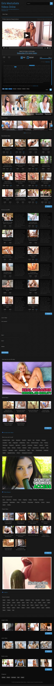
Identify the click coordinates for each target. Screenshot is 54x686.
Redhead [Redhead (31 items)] (24, 449)
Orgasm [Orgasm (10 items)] (35, 447)
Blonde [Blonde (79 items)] (29, 441)
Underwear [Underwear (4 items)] (46, 452)
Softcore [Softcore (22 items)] (48, 504)
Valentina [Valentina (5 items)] (48, 609)
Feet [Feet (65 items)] (41, 444)
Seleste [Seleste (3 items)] (33, 609)
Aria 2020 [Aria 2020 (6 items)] (37, 601)
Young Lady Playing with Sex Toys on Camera (40, 126)
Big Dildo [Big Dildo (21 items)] (24, 441)
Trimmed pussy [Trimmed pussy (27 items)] (39, 452)
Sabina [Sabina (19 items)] (13, 609)
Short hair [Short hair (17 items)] (42, 449)
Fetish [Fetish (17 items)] (20, 501)
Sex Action (14, 679)
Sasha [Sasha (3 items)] (18, 609)
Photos (8, 679)
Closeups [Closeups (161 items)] (43, 441)
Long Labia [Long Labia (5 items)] (30, 447)
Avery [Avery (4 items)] (4, 604)
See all (48, 206)
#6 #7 (15, 66)
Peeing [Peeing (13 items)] (4, 449)
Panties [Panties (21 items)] (46, 447)
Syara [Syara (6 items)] (43, 609)
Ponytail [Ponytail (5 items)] (18, 449)
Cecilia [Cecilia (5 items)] (13, 604)
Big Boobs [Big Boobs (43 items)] (18, 441)
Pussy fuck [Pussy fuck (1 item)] (24, 504)
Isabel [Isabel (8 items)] (49, 604)
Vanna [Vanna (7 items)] (4, 611)
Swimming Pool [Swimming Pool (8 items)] (22, 452)
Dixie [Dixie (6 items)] (28, 604)
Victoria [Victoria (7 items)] (8, 611)
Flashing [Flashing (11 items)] (46, 444)
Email (2, 342)
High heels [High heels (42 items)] (18, 447)
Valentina (49, 19)
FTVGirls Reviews (7, 494)
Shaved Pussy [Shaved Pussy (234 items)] (35, 449)
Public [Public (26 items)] (18, 504)
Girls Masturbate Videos (8, 434)
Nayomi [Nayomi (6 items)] (36, 606)
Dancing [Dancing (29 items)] (14, 501)
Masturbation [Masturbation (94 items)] (12, 504)
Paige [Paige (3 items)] (4, 609)
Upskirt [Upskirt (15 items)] (4, 454)
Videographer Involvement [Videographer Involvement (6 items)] (27, 454)
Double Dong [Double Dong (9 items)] (22, 444)
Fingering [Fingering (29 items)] (25, 501)
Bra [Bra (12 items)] (33, 441)
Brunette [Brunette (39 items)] (38, 441)
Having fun (19, 88)
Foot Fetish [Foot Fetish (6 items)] (41, 501)
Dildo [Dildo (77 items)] (10, 444)
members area (35, 85)
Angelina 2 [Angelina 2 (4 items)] (28, 601)
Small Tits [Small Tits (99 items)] (4, 452)
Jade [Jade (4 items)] (4, 606)
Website (2, 348)
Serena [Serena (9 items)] (38, 609)
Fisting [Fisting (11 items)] (30, 501)
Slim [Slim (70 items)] (47, 449)
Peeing (28, 88)
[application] (27, 35)
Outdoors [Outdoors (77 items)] (41, 447)
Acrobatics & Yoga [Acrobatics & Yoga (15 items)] (6, 441)
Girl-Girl (3, 679)
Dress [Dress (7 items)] (28, 444)
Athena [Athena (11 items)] (43, 601)
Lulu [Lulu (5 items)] (19, 606)
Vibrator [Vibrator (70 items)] (18, 454)
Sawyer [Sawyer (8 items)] (23, 609)
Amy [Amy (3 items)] (17, 601)
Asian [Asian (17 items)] (13, 441)
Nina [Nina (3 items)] (46, 606)
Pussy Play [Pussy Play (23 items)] (37, 504)
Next (51, 126)
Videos (22, 679)
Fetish (6, 88)
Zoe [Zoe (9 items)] (13, 611)
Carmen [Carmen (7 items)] (8, 604)
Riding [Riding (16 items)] (29, 449)
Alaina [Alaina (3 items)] (4, 601)
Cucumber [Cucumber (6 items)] (5, 444)
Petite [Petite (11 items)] (9, 449)
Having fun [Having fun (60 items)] (11, 447)
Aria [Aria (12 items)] (33, 601)
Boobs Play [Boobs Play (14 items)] (9, 501)
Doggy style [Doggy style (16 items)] (15, 444)
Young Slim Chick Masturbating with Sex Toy (9, 126)
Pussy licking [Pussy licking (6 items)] (30, 504)
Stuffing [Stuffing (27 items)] (9, 506)
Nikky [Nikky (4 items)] (42, 606)
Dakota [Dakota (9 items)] (18, 604)
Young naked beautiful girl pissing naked (24, 126)
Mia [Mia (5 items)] (27, 606)
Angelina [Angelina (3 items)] (22, 601)
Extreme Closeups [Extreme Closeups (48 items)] (34, 444)
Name (2, 336)
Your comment (4, 321)
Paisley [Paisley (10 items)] (8, 609)
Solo (3, 88)
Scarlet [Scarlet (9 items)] (28, 609)
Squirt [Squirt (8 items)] (16, 452)
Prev (2, 126)
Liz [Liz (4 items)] (15, 606)
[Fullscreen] (50, 48)
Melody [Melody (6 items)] (23, 606)
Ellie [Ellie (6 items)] (31, 604)
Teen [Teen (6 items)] (33, 452)
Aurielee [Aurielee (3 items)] (48, 601)
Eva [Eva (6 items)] (35, 604)
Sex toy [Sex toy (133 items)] (42, 504)
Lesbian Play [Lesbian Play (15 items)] (5, 504)
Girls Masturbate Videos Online (10, 5)
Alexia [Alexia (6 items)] (8, 601)
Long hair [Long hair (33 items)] (24, 447)
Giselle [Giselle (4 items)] (39, 604)
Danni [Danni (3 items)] (23, 604)
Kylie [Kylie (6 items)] (12, 606)
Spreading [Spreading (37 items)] (11, 452)
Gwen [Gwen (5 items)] (44, 604)
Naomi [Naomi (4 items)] (32, 606)
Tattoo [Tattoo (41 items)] (28, 452)
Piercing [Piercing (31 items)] (13, 449)
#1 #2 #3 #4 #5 (32, 65)
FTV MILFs (5, 594)
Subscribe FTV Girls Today (27, 53)
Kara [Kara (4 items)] (8, 606)
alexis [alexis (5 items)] (13, 601)
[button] (27, 35)
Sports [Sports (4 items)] (4, 506)
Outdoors (24, 88)
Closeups (14, 88)
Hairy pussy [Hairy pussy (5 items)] (5, 447)
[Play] (4, 48)
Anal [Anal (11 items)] (3, 501)
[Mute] (47, 48)
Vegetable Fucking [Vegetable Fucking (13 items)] (11, 454)
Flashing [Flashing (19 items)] (35, 501)
